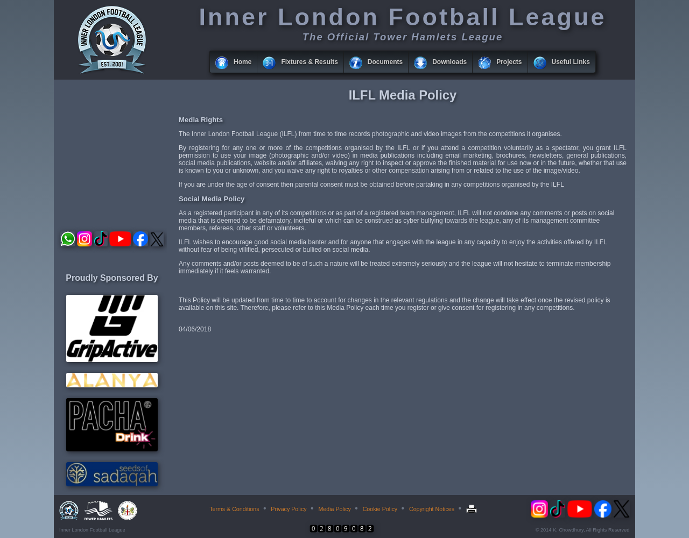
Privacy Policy (288, 509)
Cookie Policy (380, 509)
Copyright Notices (431, 509)
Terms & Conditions (234, 509)
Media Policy (334, 509)
